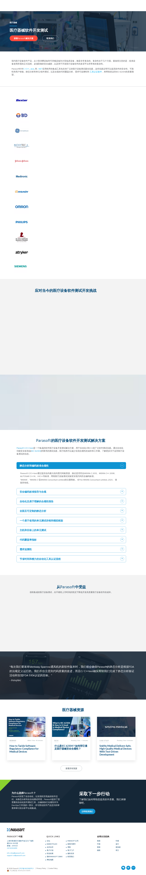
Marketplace (52, 844)
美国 (98, 841)
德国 (98, 850)
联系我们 (50, 38)
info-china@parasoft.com (15, 853)
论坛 (48, 841)
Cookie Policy (53, 868)
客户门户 (70, 850)
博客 (69, 847)
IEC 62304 (36, 451)
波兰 (117, 844)
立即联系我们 (87, 811)
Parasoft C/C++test (25, 448)
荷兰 (117, 850)
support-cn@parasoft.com (16, 856)
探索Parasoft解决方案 (23, 38)
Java (32, 69)
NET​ (40, 69)
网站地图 (49, 859)
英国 (98, 847)
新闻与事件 (71, 844)
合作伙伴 (49, 847)
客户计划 (49, 850)
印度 (117, 841)
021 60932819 (12, 848)
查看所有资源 (71, 768)
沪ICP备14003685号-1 (26, 868)
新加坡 (118, 847)
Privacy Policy (41, 868)
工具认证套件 (96, 72)
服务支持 (70, 853)
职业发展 (49, 853)
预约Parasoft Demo (54, 856)
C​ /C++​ (26, 69)
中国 (98, 844)
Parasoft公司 (73, 841)
